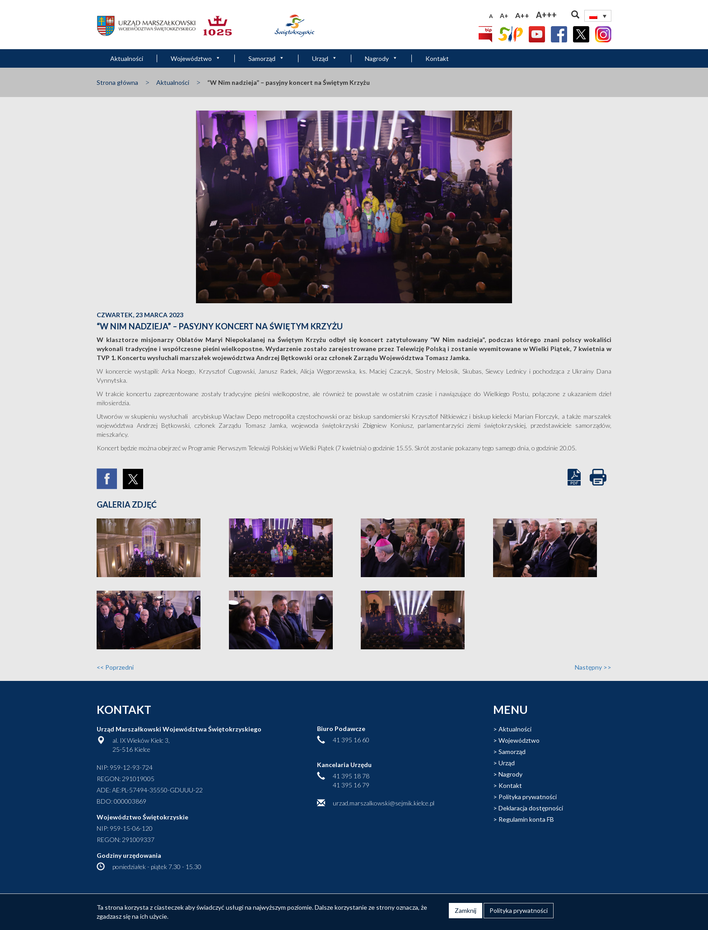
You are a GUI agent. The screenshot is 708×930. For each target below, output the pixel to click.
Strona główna (117, 82)
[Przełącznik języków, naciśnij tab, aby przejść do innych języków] (597, 16)
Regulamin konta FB (526, 819)
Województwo (196, 58)
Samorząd (266, 58)
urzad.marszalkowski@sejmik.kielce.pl (383, 803)
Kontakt (437, 58)
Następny (593, 667)
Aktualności (126, 58)
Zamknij (465, 910)
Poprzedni (115, 667)
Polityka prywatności (527, 796)
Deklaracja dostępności (530, 808)
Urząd (324, 58)
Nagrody (381, 58)
